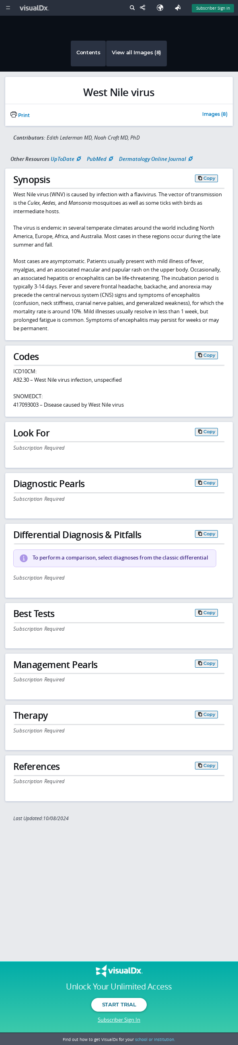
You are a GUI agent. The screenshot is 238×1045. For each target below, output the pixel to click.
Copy (209, 178)
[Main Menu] (8, 8)
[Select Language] (162, 8)
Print (20, 115)
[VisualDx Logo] (35, 8)
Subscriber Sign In (119, 1019)
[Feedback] (179, 8)
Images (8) (215, 114)
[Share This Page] (144, 8)
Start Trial (119, 1004)
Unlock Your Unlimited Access (119, 986)
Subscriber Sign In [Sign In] (213, 8)
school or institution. (155, 1039)
